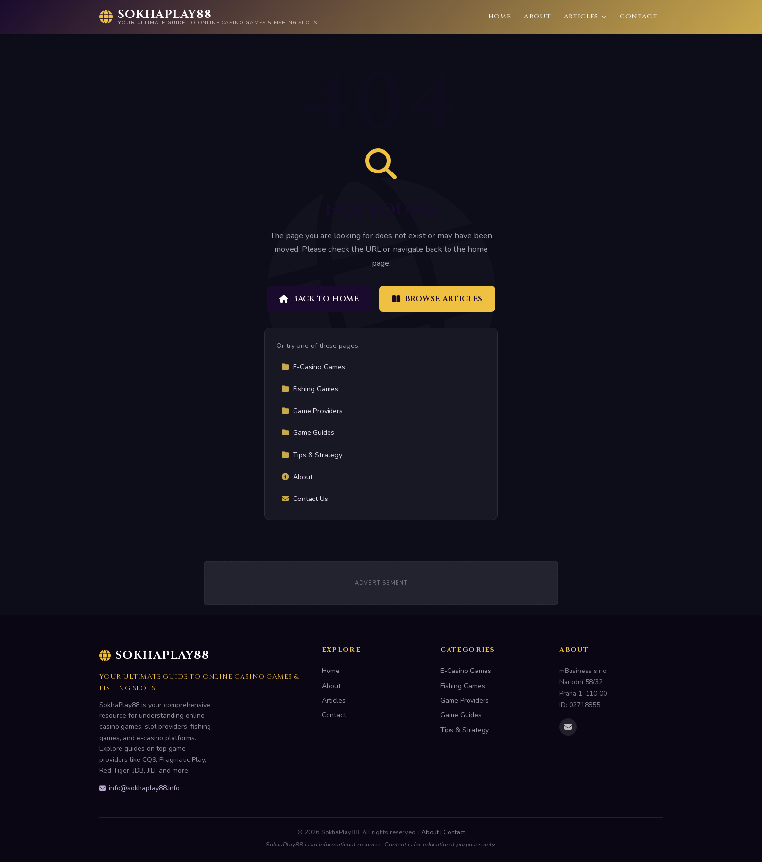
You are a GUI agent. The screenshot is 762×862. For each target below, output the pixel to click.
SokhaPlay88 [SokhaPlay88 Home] (154, 655)
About (537, 16)
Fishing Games (309, 389)
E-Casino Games (313, 367)
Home (499, 16)
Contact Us (304, 498)
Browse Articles (437, 298)
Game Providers (312, 410)
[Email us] (568, 727)
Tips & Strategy (311, 455)
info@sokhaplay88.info (139, 788)
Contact (639, 16)
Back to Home (319, 298)
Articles (585, 16)
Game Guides (307, 432)
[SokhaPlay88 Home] (208, 17)
